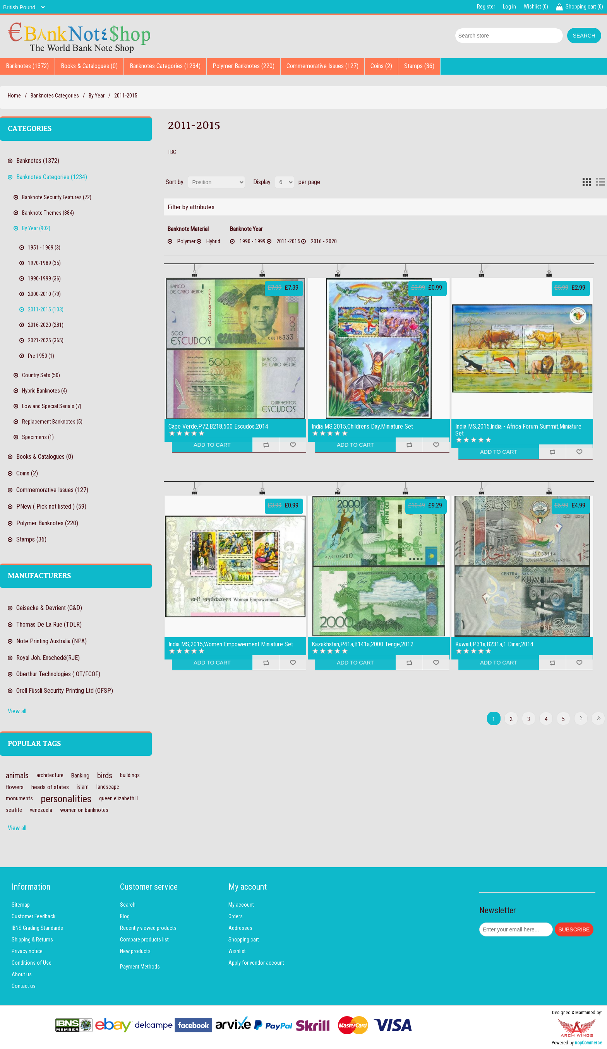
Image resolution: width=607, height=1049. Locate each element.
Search (127, 905)
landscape (107, 787)
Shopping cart (243, 939)
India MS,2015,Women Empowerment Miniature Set (230, 644)
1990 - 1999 (253, 241)
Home (14, 95)
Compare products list (144, 939)
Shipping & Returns (32, 939)
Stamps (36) (419, 66)
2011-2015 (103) (45, 309)
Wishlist (237, 951)
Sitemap (21, 905)
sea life (14, 810)
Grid (586, 182)
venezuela (41, 810)
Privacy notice (27, 951)
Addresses (240, 928)
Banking (80, 775)
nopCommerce (588, 1043)
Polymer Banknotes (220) (243, 66)
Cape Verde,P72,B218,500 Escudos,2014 (218, 426)
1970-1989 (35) (44, 263)
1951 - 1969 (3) (44, 247)
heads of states (50, 787)
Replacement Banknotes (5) (52, 422)
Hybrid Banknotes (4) (44, 391)
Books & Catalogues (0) (89, 66)
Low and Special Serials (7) (51, 406)
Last (598, 718)
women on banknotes (84, 810)
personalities (66, 799)
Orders (235, 916)
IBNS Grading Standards (37, 928)
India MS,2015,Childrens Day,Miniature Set (362, 426)
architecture (49, 775)
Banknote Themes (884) (48, 213)
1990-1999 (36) (44, 278)
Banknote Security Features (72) (56, 197)
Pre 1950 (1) (41, 356)
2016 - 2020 (324, 241)
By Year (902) (36, 228)
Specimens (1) (38, 437)
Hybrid (213, 241)
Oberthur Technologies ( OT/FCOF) (58, 674)
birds (104, 775)
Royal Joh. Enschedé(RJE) (48, 657)
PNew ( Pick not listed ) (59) (51, 506)
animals (17, 775)
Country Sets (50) (41, 375)
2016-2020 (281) (45, 325)
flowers (15, 787)
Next (581, 718)
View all (17, 711)
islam (83, 787)
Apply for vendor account (256, 963)
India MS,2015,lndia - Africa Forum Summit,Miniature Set (518, 430)
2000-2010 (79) (44, 294)
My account (241, 905)
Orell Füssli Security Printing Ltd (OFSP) (64, 690)
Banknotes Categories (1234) (165, 66)
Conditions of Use (31, 963)
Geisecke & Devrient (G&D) (49, 608)
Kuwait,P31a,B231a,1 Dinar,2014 (494, 644)
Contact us (24, 986)
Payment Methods (140, 967)
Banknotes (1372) (27, 66)
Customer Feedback (33, 916)
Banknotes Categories (55, 95)
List (600, 182)
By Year (97, 95)
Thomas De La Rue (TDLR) (49, 624)
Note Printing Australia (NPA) (51, 641)
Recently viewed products (148, 928)
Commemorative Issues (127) (322, 66)
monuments (19, 798)
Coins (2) (381, 66)
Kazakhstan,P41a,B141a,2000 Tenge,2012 (362, 644)
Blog (125, 916)
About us (22, 974)
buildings (130, 775)
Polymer (186, 241)
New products (135, 951)
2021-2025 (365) (45, 340)
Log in (509, 6)
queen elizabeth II (118, 798)
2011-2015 (288, 241)
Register (486, 6)
